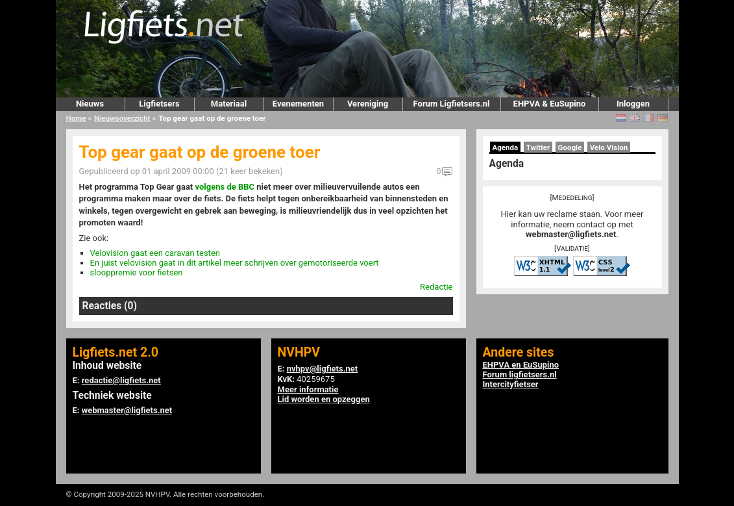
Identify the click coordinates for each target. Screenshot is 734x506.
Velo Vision (609, 147)
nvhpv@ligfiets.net (322, 368)
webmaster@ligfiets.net (571, 234)
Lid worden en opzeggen (324, 399)
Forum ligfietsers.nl (520, 374)
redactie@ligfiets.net (121, 380)
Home (76, 118)
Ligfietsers (159, 103)
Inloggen (633, 103)
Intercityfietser (511, 384)
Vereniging (367, 103)
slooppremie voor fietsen (136, 272)
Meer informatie (308, 389)
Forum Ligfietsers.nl (451, 103)
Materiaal (229, 103)
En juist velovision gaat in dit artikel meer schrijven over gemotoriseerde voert (234, 263)
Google (570, 147)
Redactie (436, 287)
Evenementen (298, 103)
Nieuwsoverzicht (122, 118)
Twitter (538, 147)
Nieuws (90, 103)
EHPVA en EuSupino (521, 365)
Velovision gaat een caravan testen (155, 253)
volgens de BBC (225, 187)
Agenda (506, 147)
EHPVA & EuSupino (549, 103)
